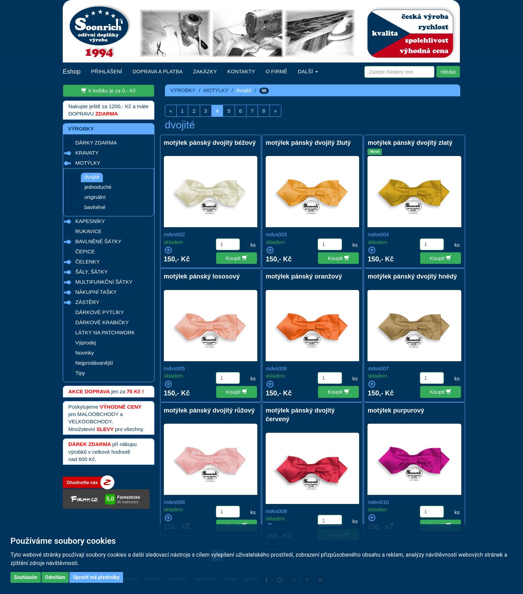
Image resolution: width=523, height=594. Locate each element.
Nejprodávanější (94, 363)
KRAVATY (87, 153)
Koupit (237, 258)
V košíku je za (108, 90)
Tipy (80, 373)
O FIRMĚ (277, 71)
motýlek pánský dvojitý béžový (210, 142)
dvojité (91, 177)
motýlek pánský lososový (202, 276)
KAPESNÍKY (90, 221)
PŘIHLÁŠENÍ (106, 71)
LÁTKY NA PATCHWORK (105, 332)
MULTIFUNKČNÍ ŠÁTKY (103, 282)
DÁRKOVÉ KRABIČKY (102, 322)
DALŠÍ (308, 71)
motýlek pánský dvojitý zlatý (409, 142)
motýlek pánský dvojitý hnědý (412, 276)
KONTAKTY (241, 71)
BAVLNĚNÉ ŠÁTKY (98, 241)
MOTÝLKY (87, 163)
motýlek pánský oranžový (304, 276)
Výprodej (85, 343)
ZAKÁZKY (205, 71)
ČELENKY (87, 262)
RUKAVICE (88, 231)
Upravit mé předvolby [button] (96, 577)
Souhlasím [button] (25, 577)
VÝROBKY (183, 90)
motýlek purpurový (395, 410)
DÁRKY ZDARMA (96, 143)
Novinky (84, 353)
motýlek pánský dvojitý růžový (209, 410)
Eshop (72, 71)
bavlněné (95, 207)
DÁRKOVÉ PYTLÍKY (99, 312)
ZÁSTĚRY (87, 302)
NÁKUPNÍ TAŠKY (96, 292)
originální (95, 197)
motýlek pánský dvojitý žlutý (308, 142)
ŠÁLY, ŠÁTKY (91, 272)
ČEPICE (85, 251)
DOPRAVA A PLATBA (157, 71)
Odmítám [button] (55, 577)
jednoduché (98, 187)
